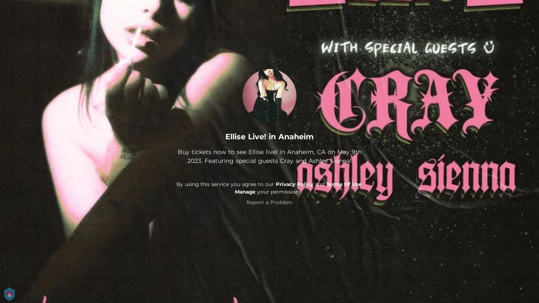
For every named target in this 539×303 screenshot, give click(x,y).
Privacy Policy (294, 184)
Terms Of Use (344, 184)
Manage (245, 192)
